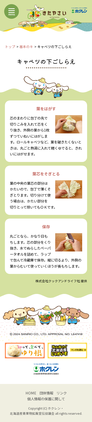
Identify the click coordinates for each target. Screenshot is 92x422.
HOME (31, 392)
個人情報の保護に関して (46, 398)
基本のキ (26, 46)
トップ (10, 46)
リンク (61, 392)
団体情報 (46, 392)
